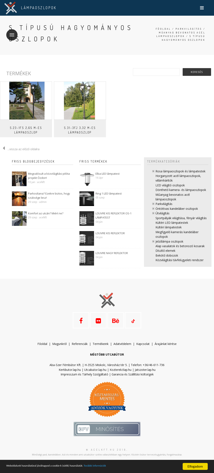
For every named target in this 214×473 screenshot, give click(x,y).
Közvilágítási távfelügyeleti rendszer (179, 260)
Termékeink (100, 348)
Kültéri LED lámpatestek (171, 223)
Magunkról (59, 348)
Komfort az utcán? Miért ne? (45, 213)
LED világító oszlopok (170, 185)
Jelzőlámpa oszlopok (169, 241)
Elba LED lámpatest (108, 173)
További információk (121, 466)
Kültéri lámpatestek (168, 227)
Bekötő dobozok (166, 255)
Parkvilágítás (189, 28)
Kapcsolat (143, 348)
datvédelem (123, 348)
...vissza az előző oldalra (19, 149)
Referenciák (80, 348)
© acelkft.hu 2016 (106, 453)
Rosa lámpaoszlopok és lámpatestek (180, 171)
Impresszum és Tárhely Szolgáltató (84, 378)
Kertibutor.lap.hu (70, 373)
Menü (10, 32)
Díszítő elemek (165, 251)
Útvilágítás (162, 213)
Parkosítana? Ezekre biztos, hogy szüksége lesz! (49, 196)
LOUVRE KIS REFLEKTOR (110, 233)
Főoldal (163, 28)
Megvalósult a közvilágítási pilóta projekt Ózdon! (49, 176)
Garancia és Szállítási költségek (133, 378)
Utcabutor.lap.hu (95, 373)
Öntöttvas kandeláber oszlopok (176, 209)
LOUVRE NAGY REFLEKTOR (112, 253)
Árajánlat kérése (166, 348)
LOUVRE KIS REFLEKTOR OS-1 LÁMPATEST (113, 215)
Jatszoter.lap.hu (145, 373)
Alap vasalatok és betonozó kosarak (180, 246)
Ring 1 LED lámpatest (109, 193)
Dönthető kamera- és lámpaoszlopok (180, 190)
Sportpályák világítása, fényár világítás (181, 218)
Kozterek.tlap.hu (120, 373)
